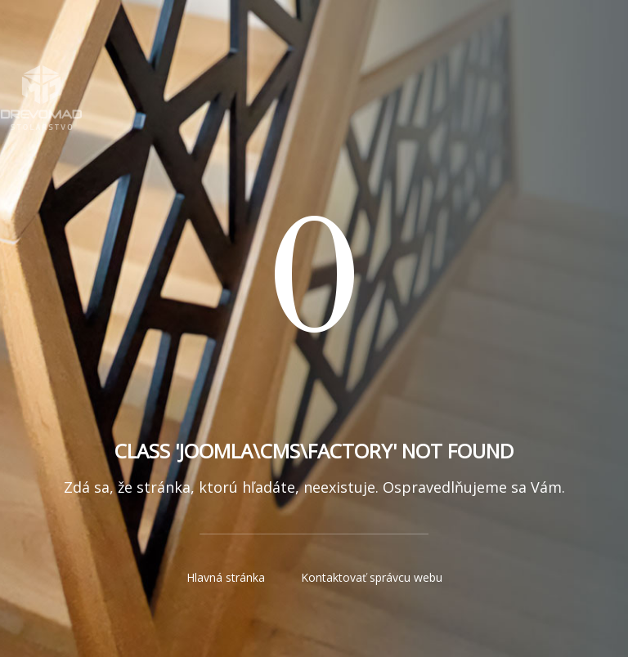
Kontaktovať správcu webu (371, 577)
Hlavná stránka (225, 577)
